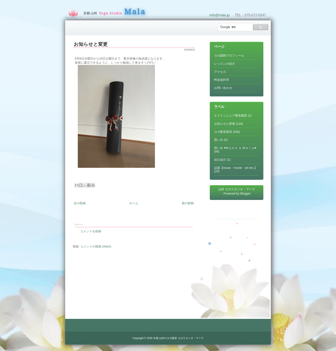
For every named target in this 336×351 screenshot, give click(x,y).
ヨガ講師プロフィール (229, 55)
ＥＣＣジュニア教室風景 (230, 115)
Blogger (245, 193)
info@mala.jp (220, 15)
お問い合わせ (223, 88)
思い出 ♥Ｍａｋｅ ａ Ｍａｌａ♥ (235, 148)
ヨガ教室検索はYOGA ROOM (236, 219)
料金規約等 (221, 79)
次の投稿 (80, 203)
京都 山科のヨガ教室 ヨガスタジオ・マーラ (178, 338)
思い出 (218, 139)
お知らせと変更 (91, 44)
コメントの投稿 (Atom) (95, 246)
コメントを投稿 (90, 231)
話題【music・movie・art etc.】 (235, 168)
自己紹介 (220, 159)
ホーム (133, 203)
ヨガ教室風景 (223, 132)
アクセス (220, 72)
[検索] (235, 27)
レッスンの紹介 (224, 63)
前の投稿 (188, 203)
